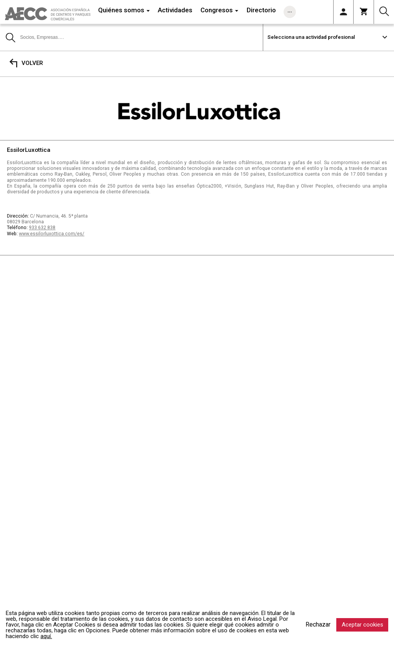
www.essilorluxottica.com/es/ (51, 233)
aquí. (46, 636)
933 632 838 (42, 228)
